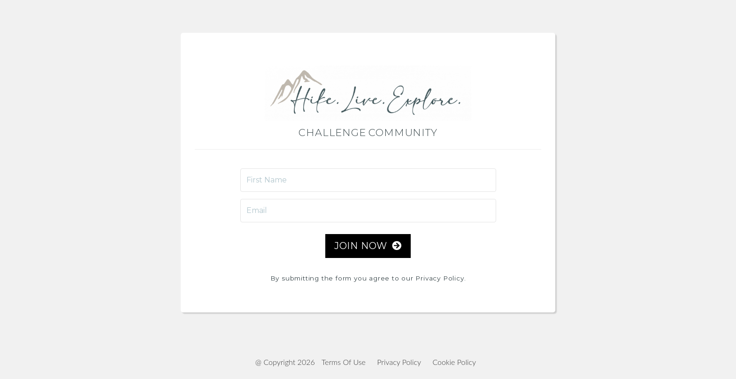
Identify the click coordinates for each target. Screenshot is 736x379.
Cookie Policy (454, 361)
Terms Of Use (344, 361)
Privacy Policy (399, 361)
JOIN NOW (368, 245)
